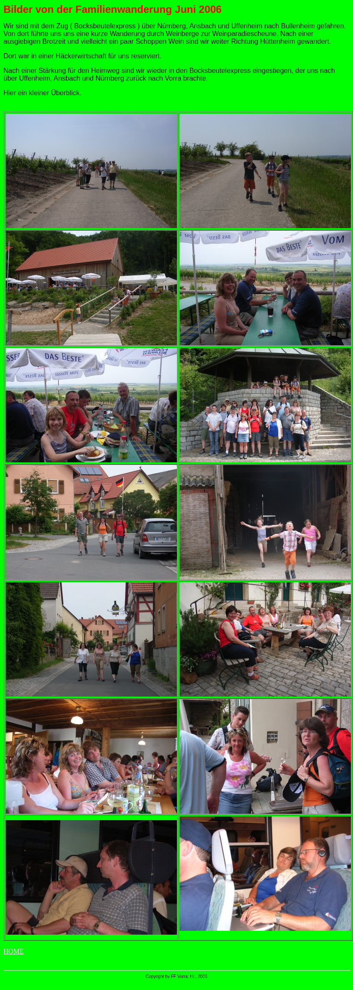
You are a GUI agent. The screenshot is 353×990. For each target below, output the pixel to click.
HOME (13, 951)
